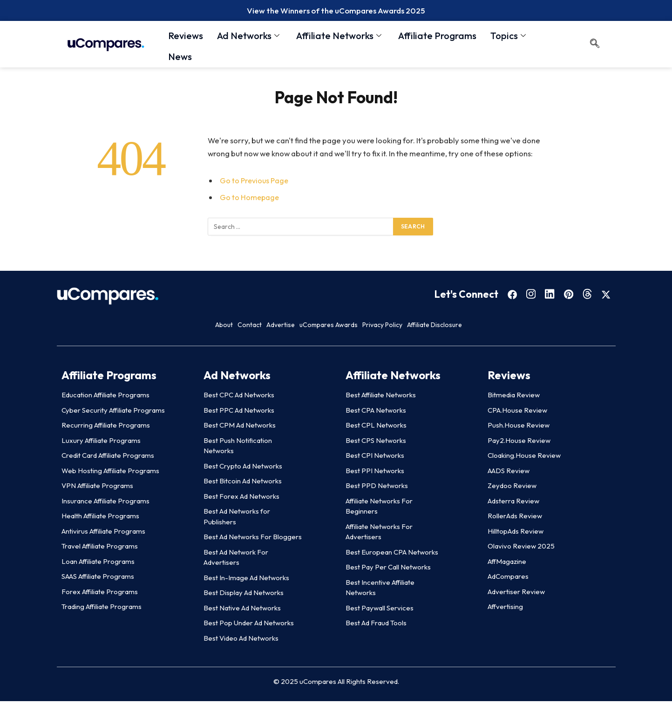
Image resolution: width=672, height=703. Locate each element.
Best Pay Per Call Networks (388, 569)
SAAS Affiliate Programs (97, 578)
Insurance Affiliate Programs (105, 502)
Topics (508, 37)
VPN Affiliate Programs (97, 487)
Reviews (185, 37)
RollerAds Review (515, 518)
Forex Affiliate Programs (99, 593)
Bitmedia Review (514, 397)
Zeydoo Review (512, 487)
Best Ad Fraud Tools (376, 625)
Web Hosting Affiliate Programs (110, 472)
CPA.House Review (517, 412)
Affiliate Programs (437, 37)
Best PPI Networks (375, 472)
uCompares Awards (344, 326)
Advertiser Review (516, 593)
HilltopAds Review (515, 533)
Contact (208, 326)
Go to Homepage (250, 199)
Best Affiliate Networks (381, 397)
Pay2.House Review (519, 442)
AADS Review (508, 472)
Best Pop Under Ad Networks (249, 625)
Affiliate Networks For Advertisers (379, 533)
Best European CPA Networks (392, 553)
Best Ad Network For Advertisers (236, 559)
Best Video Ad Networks (241, 640)
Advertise (266, 326)
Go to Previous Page (255, 182)
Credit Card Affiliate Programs (107, 457)
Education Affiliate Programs (105, 397)
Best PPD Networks (377, 487)
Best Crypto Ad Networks (243, 467)
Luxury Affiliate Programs (101, 442)
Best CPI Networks (375, 457)
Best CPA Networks (376, 412)
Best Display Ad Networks (244, 594)
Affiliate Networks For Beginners (379, 508)
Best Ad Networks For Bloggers (253, 539)
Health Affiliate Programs (100, 518)
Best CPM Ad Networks (240, 427)
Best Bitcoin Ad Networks (243, 483)
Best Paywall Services (380, 609)
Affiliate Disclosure (514, 326)
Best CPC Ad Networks (239, 397)
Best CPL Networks (376, 427)
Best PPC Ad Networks (239, 412)
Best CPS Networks (376, 442)
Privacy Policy (429, 326)
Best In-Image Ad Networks (246, 579)
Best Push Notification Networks (238, 447)
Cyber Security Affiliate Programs (113, 412)
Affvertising (505, 608)
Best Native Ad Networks (242, 609)
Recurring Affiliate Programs (105, 427)
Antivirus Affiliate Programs (103, 533)
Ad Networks (248, 37)
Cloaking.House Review (524, 457)
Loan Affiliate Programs (98, 563)
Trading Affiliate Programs (101, 608)
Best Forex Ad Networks (241, 498)
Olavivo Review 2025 (521, 548)
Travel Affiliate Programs (99, 548)
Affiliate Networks (338, 37)
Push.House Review (519, 427)
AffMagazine (507, 563)
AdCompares (508, 578)
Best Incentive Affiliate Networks (380, 589)
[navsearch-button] (594, 46)
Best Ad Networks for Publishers (237, 519)
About (158, 326)
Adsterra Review (513, 502)
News (180, 55)
